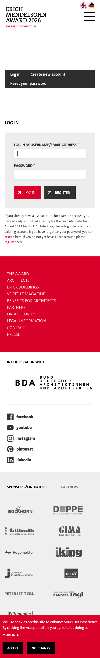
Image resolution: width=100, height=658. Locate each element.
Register (62, 192)
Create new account (48, 74)
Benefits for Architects (31, 300)
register (10, 242)
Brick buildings (23, 287)
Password (23, 165)
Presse (13, 334)
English (83, 5)
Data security (21, 314)
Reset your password (28, 83)
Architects (18, 280)
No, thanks (41, 651)
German (91, 5)
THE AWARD (18, 274)
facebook (24, 417)
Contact (16, 327)
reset (8, 237)
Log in (15, 74)
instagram (25, 438)
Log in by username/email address (45, 144)
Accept (12, 651)
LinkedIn (23, 460)
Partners (16, 307)
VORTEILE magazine (26, 294)
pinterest (24, 449)
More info (11, 638)
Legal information (26, 321)
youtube (24, 427)
